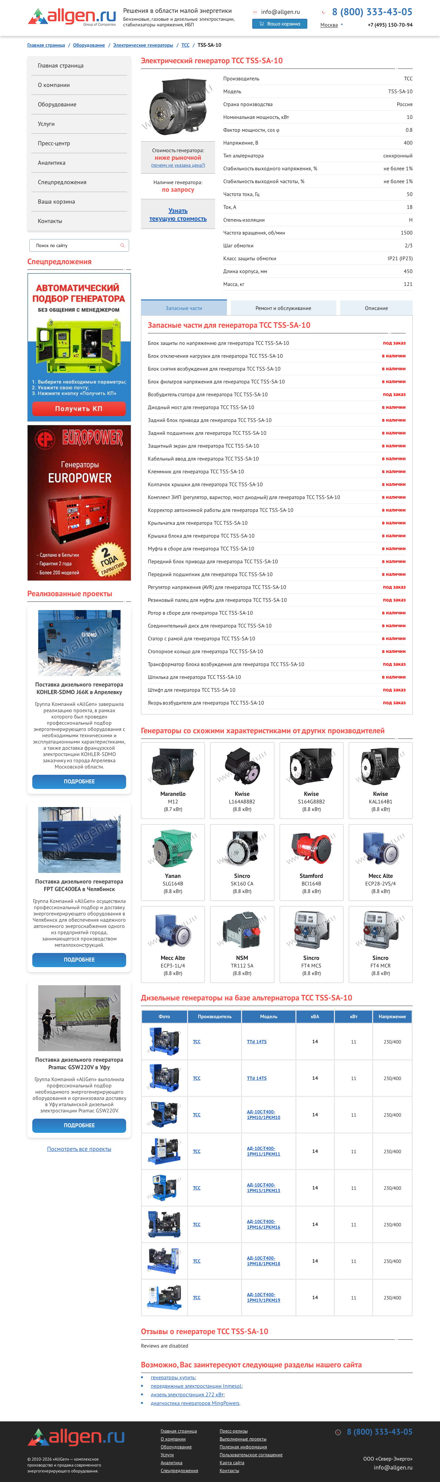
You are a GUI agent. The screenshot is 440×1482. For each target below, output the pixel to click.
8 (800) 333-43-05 (372, 12)
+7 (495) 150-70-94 (390, 25)
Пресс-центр (54, 143)
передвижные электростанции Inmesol (196, 1386)
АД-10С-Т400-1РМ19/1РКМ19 (263, 1297)
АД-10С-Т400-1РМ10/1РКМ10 (263, 1114)
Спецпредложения (62, 182)
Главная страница (61, 65)
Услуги (46, 123)
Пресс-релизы (234, 1431)
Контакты (50, 221)
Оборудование (57, 104)
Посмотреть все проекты (79, 1149)
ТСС (197, 1042)
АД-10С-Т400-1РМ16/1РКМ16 (263, 1224)
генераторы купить (173, 1377)
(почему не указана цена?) (178, 165)
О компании (54, 85)
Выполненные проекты (243, 1439)
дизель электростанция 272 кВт (187, 1394)
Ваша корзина (56, 201)
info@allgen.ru (280, 12)
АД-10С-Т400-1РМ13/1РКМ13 (263, 1187)
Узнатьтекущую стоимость (178, 215)
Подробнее (79, 781)
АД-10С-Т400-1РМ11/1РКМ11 (263, 1151)
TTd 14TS (256, 1042)
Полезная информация (243, 1447)
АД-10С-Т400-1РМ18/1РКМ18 (263, 1261)
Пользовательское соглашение (251, 1455)
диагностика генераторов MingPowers (195, 1403)
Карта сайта (232, 1463)
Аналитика (52, 162)
